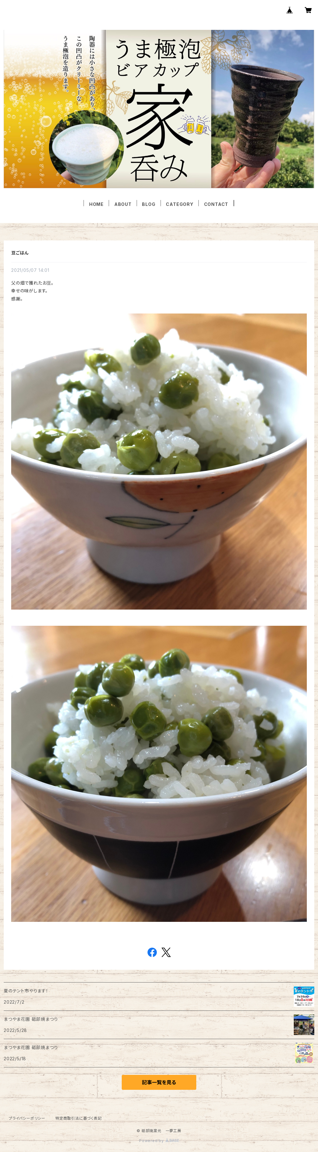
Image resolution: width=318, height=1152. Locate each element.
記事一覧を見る (159, 1082)
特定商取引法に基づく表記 (78, 1118)
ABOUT (123, 204)
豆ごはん (20, 252)
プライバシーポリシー (27, 1118)
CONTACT (216, 204)
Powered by (159, 1140)
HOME (96, 204)
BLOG (148, 204)
